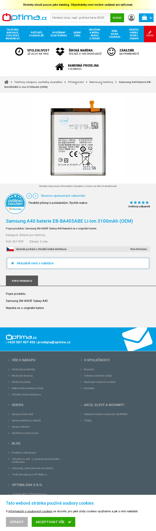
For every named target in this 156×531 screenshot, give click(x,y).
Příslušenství (76, 82)
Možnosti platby (21, 381)
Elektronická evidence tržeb (28, 388)
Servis (17, 405)
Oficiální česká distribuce (26, 394)
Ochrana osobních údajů (98, 375)
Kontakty (89, 388)
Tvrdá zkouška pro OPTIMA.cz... (30, 474)
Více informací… (139, 249)
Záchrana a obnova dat (25, 433)
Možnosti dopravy (22, 375)
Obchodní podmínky (23, 369)
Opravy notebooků (22, 414)
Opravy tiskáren (21, 426)
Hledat (117, 17)
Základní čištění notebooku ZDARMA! (106, 414)
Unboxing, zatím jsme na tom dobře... (33, 468)
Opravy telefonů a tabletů (26, 420)
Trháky (88, 420)
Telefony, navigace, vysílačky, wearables (38, 82)
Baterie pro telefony (101, 82)
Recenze (89, 369)
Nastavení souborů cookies (99, 381)
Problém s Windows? (24, 452)
